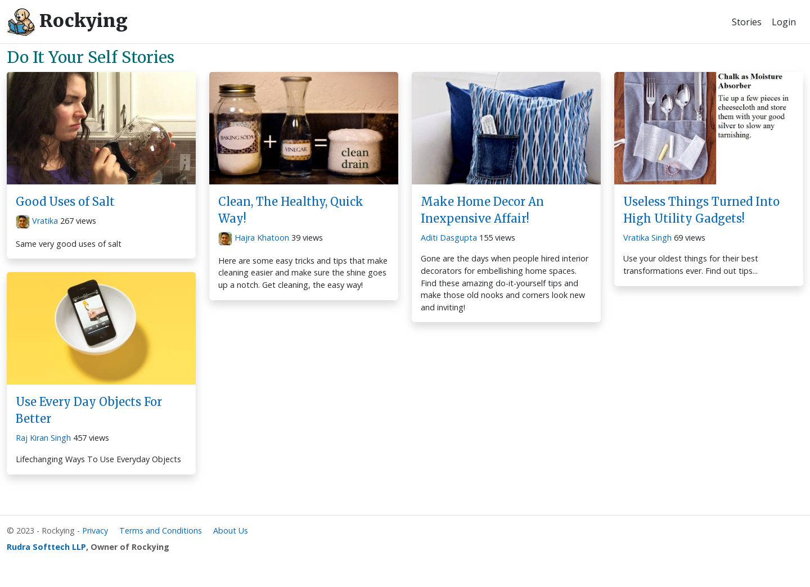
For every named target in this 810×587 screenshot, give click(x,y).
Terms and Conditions (160, 530)
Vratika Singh (647, 237)
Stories (747, 22)
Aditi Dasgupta (449, 237)
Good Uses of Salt (65, 202)
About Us (230, 530)
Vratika (45, 220)
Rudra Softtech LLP (46, 546)
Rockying (67, 22)
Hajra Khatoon (262, 237)
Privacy (95, 530)
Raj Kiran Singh (43, 437)
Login (784, 22)
